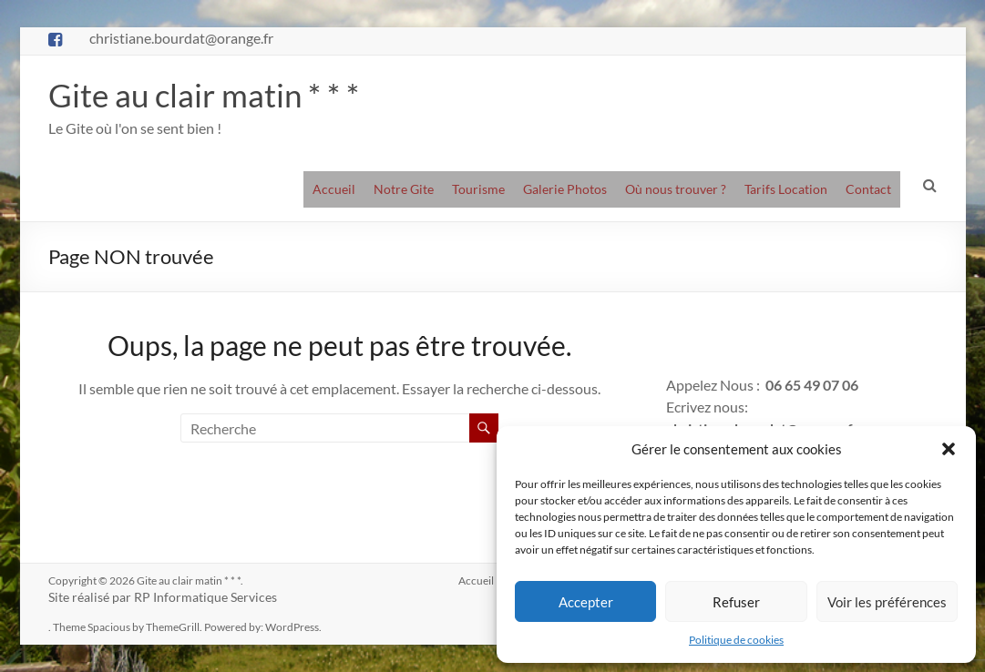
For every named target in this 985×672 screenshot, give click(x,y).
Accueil (334, 189)
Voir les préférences (887, 602)
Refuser (736, 602)
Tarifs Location (785, 189)
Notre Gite (404, 189)
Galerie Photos (565, 189)
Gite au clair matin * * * (206, 95)
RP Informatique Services (205, 597)
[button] (948, 449)
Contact (868, 189)
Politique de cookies (736, 640)
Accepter (586, 602)
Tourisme (478, 189)
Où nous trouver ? (675, 189)
